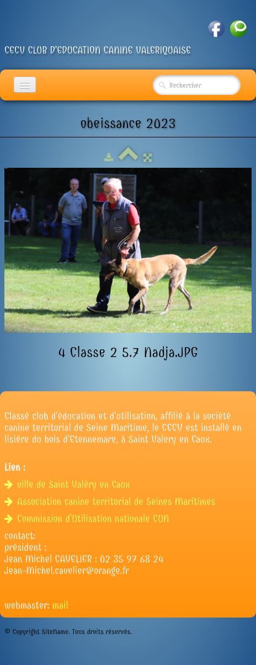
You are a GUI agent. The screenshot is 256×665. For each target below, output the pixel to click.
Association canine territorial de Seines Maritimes (111, 502)
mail (60, 605)
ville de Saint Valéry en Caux (68, 485)
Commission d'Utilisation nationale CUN (88, 519)
